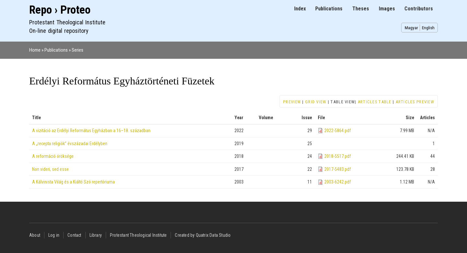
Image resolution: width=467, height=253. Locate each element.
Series (77, 50)
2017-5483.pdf (337, 169)
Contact (74, 235)
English (428, 27)
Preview (292, 101)
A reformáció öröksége (53, 156)
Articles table (374, 101)
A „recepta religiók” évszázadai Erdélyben (69, 143)
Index (300, 9)
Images (387, 9)
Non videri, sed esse (50, 169)
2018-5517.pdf (337, 156)
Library (96, 235)
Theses (360, 9)
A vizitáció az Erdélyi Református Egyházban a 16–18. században (91, 130)
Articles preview (415, 101)
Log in (53, 235)
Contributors (418, 9)
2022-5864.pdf (337, 130)
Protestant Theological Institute (138, 235)
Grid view (316, 101)
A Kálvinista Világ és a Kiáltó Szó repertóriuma (73, 181)
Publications (328, 9)
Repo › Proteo (59, 10)
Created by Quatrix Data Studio (203, 235)
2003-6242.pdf (337, 181)
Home (35, 50)
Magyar (411, 27)
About (34, 235)
